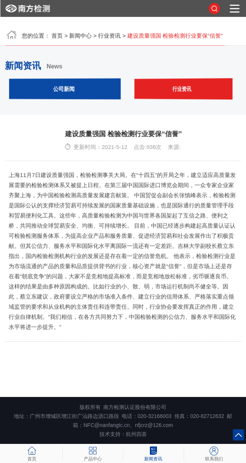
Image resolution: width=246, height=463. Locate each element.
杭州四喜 (136, 434)
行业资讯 (109, 38)
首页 (57, 38)
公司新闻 (64, 90)
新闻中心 (80, 38)
